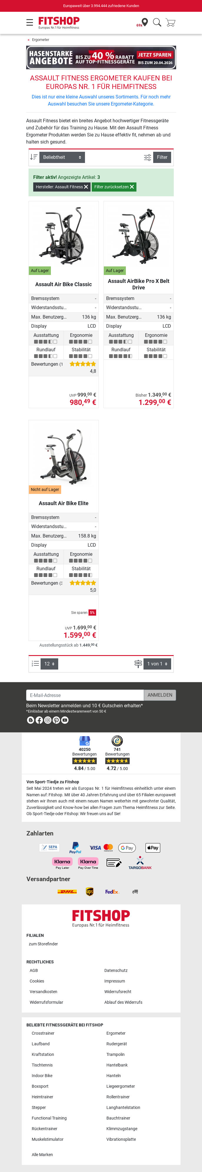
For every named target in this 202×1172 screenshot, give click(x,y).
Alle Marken (42, 1154)
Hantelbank (117, 1065)
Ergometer (40, 39)
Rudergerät (116, 1043)
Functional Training (49, 1118)
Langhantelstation (123, 1107)
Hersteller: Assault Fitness (62, 186)
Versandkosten (43, 991)
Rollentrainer (118, 1097)
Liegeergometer (120, 1086)
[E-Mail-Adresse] (85, 695)
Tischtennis (42, 1065)
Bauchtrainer (118, 1118)
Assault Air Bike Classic (63, 284)
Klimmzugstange (121, 1128)
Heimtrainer (42, 1097)
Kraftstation (43, 1054)
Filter (162, 157)
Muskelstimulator (48, 1139)
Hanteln (113, 1075)
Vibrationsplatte (121, 1139)
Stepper (39, 1107)
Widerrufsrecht (117, 991)
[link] (30, 721)
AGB (34, 970)
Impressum (114, 981)
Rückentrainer (44, 1128)
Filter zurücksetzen (114, 186)
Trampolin (115, 1054)
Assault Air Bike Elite (64, 503)
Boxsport (40, 1086)
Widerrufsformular (46, 1002)
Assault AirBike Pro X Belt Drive (138, 284)
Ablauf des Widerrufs (123, 1002)
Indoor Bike (42, 1075)
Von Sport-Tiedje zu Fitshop (52, 781)
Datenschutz (116, 970)
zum (43, 944)
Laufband (41, 1043)
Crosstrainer (43, 1033)
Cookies (37, 981)
